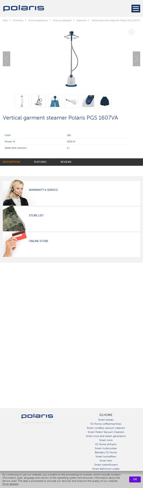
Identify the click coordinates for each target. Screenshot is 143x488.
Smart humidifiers (106, 456)
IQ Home (105, 415)
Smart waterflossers (106, 464)
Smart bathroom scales (106, 468)
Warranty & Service (43, 190)
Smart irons (106, 440)
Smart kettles (106, 419)
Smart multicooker (106, 448)
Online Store (38, 241)
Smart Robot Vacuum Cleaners (106, 432)
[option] (71, 56)
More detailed (10, 484)
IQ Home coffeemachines (105, 423)
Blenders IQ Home (106, 452)
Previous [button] (6, 58)
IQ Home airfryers (106, 444)
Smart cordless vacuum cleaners (106, 428)
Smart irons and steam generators (106, 436)
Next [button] (136, 58)
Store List (36, 215)
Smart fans (106, 460)
